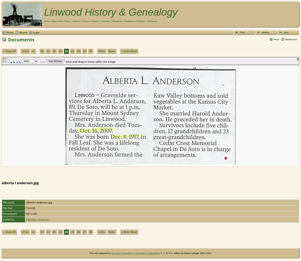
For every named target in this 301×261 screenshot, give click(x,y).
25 (72, 51)
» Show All (9, 51)
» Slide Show (129, 51)
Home (47, 21)
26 (78, 51)
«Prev (25, 51)
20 (42, 51)
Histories (77, 21)
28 (90, 51)
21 (48, 51)
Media (265, 32)
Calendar (105, 21)
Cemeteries (116, 21)
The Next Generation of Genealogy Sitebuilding (135, 253)
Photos (67, 21)
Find (242, 32)
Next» (111, 51)
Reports (95, 21)
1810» (101, 51)
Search (23, 32)
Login (36, 32)
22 (54, 51)
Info (286, 32)
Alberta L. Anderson (37, 219)
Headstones (129, 21)
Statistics (141, 21)
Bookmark (291, 39)
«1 (33, 51)
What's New (57, 21)
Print (276, 39)
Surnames (152, 21)
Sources (86, 21)
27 (84, 51)
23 (60, 51)
